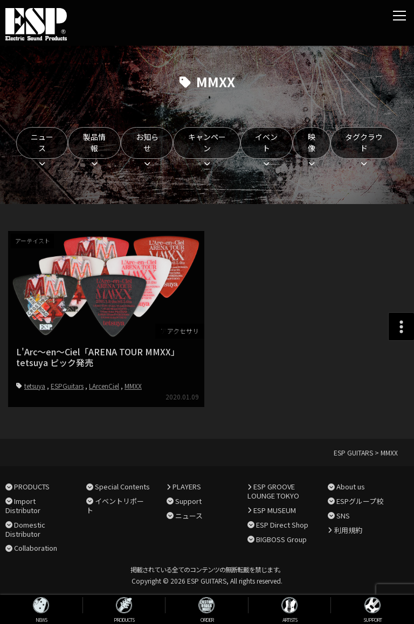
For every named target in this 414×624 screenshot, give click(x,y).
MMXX (133, 385)
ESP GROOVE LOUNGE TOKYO (273, 491)
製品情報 (94, 142)
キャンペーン (207, 142)
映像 (311, 142)
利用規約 (348, 530)
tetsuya (34, 385)
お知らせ (147, 142)
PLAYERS (186, 486)
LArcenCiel (104, 385)
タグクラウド (364, 142)
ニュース (42, 142)
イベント (266, 142)
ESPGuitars (67, 385)
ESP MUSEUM (274, 510)
